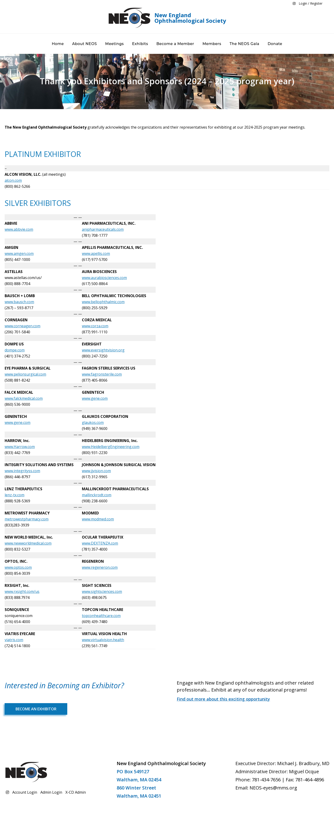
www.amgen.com (19, 253)
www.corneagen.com (22, 325)
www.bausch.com (19, 301)
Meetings (114, 44)
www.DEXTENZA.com (100, 543)
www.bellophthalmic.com (103, 301)
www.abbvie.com (19, 229)
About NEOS (84, 44)
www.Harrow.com (20, 446)
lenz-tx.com (14, 494)
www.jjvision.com (96, 470)
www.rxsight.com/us (22, 591)
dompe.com (15, 350)
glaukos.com (93, 422)
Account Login (24, 792)
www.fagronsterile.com (102, 374)
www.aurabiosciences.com (104, 277)
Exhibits (140, 44)
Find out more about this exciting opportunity (223, 699)
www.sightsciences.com (102, 591)
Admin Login (51, 792)
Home (58, 44)
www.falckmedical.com (24, 398)
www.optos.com (18, 567)
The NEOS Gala (244, 44)
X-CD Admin (75, 792)
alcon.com (13, 180)
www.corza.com (95, 325)
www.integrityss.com (22, 470)
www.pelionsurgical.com (25, 374)
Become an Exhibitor (36, 708)
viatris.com (14, 639)
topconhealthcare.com (101, 615)
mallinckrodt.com (96, 494)
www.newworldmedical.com (28, 543)
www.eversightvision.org (103, 350)
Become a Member (175, 44)
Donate (275, 44)
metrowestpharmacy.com (26, 519)
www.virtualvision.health (103, 639)
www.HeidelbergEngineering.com (110, 446)
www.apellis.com (96, 253)
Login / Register (310, 3)
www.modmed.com (98, 519)
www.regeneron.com (100, 567)
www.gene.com (95, 398)
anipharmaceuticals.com (103, 229)
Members (211, 44)
